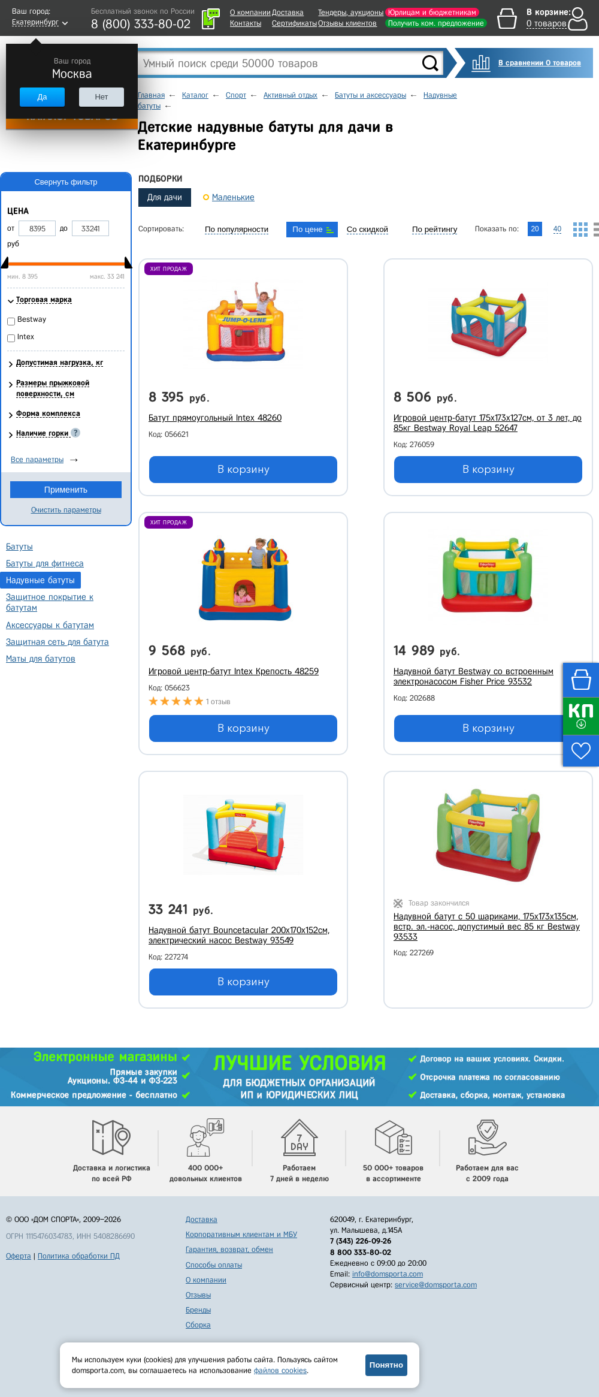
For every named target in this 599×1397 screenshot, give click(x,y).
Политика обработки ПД (79, 1256)
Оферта (18, 1256)
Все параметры (37, 459)
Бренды (198, 1310)
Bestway (31, 319)
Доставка (288, 12)
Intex (25, 336)
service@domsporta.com (436, 1285)
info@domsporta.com (387, 1274)
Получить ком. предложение (436, 23)
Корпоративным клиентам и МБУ (241, 1234)
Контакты (245, 23)
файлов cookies (280, 1370)
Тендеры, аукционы (350, 12)
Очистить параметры (66, 510)
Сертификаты (294, 23)
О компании (250, 12)
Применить (65, 489)
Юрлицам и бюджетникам (432, 12)
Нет (101, 96)
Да (42, 96)
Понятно (386, 1364)
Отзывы (198, 1295)
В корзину (243, 469)
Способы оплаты (214, 1265)
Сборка (198, 1325)
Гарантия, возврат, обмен (229, 1249)
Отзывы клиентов (347, 23)
